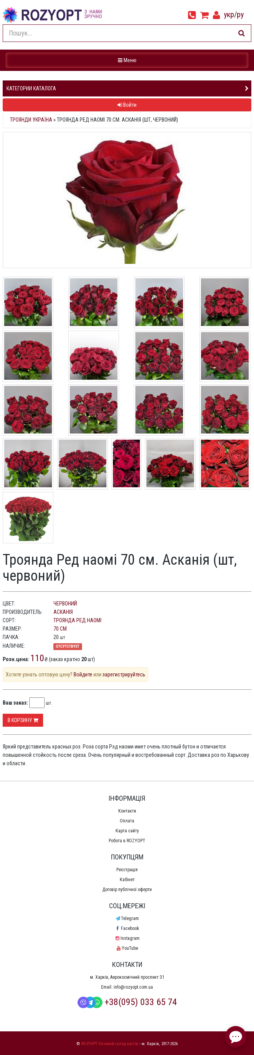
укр (229, 14)
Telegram (127, 918)
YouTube (127, 948)
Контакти (127, 811)
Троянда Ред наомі (77, 620)
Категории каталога (31, 88)
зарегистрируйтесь (124, 674)
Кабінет (127, 879)
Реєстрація (127, 869)
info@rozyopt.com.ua (133, 987)
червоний (65, 604)
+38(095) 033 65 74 (127, 1002)
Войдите (83, 674)
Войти (127, 105)
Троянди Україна (31, 120)
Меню (127, 59)
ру (240, 14)
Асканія (63, 612)
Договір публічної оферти (127, 889)
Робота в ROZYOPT (127, 840)
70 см (60, 629)
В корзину (23, 720)
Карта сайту (127, 830)
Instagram (126, 938)
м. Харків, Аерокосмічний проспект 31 (127, 977)
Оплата (127, 821)
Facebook (127, 928)
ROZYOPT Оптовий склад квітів (109, 1043)
